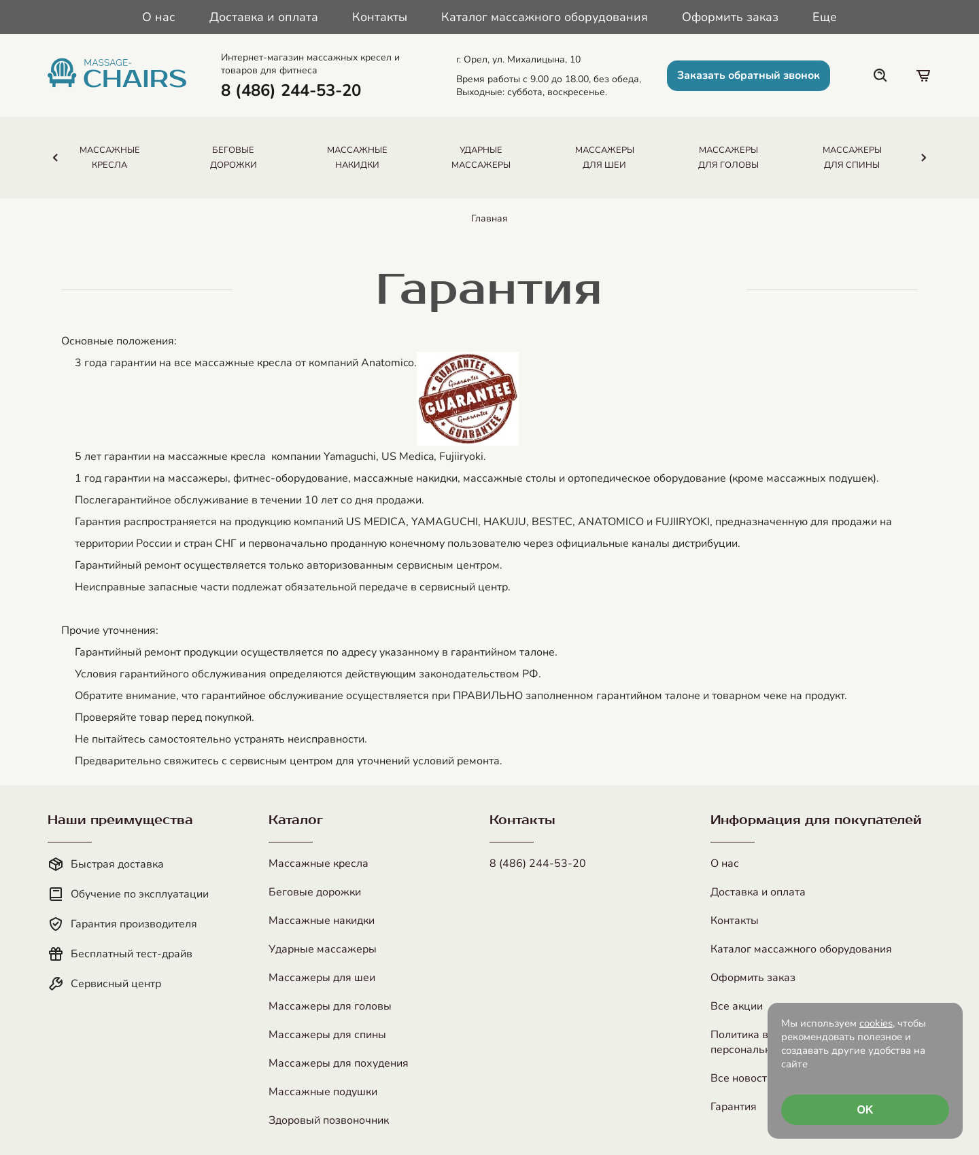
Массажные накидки (322, 920)
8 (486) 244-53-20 (538, 863)
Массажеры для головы (330, 1006)
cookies (876, 1023)
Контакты (379, 17)
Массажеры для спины (327, 1034)
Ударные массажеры (323, 949)
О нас (158, 17)
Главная (489, 218)
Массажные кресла (318, 863)
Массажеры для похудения (339, 1063)
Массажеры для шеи (322, 977)
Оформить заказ (730, 17)
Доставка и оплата (263, 17)
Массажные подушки (323, 1091)
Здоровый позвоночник (329, 1120)
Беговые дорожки (315, 892)
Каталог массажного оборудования (544, 17)
